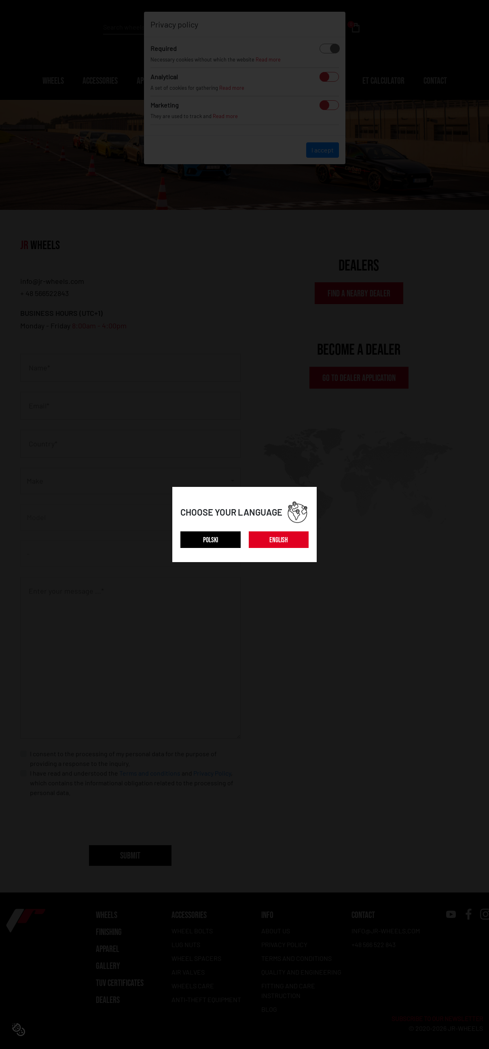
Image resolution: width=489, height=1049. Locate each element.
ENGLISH (278, 540)
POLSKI (210, 540)
